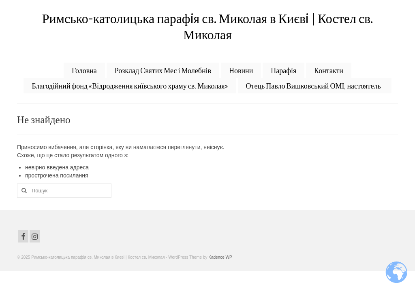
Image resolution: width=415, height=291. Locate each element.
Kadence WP (220, 257)
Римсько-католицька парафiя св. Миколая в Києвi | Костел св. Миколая (207, 26)
